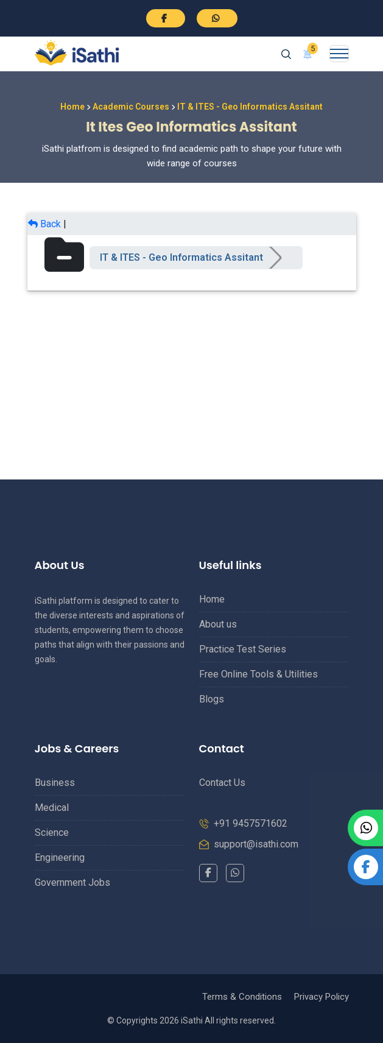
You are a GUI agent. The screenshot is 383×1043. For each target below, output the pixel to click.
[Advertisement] (192, 376)
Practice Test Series (242, 649)
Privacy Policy (321, 996)
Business (55, 782)
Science (52, 832)
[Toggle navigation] (339, 53)
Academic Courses (131, 106)
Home (72, 106)
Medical (52, 807)
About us (218, 624)
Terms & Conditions (242, 996)
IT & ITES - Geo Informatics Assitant (181, 257)
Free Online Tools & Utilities (258, 674)
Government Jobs (72, 882)
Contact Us (222, 782)
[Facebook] (208, 873)
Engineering (60, 857)
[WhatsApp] (235, 873)
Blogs (211, 699)
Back (44, 224)
